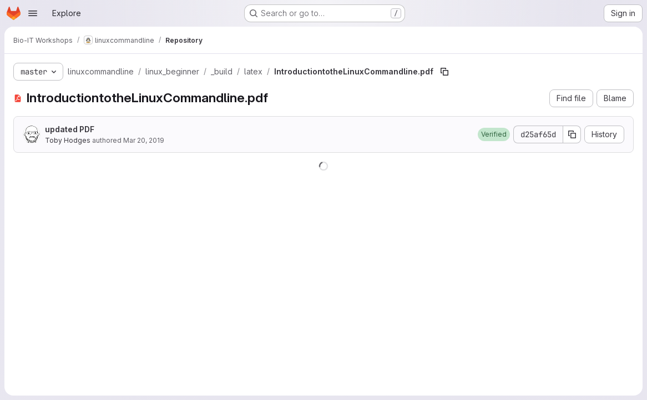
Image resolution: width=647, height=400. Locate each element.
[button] (494, 134)
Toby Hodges (67, 140)
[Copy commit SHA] (572, 134)
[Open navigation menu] (33, 13)
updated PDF (69, 129)
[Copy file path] (444, 72)
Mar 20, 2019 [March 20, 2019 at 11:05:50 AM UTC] (143, 140)
